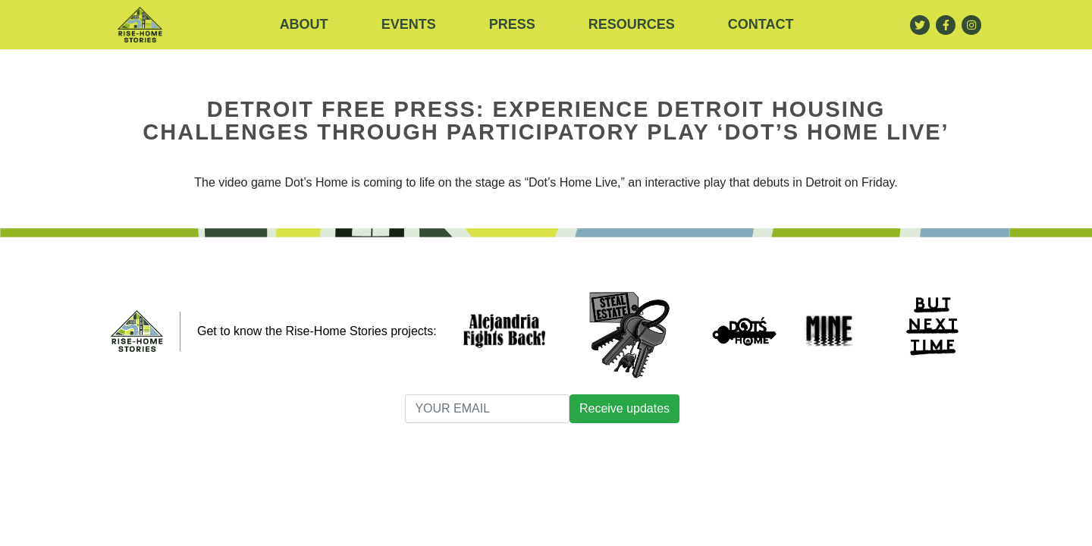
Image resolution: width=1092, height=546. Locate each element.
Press (512, 24)
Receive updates (624, 408)
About (304, 24)
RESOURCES (631, 24)
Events (408, 24)
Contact (761, 24)
